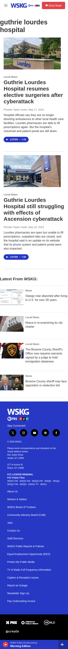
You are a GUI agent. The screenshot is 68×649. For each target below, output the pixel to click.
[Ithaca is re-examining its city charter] (12, 324)
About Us (12, 491)
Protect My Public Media (21, 562)
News (28, 290)
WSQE (47, 481)
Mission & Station (17, 499)
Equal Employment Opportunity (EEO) (28, 554)
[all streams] (63, 644)
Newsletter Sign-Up (18, 593)
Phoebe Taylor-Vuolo (15, 109)
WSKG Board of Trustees (21, 507)
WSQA (56, 481)
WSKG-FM (12, 481)
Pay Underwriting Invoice (21, 601)
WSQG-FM (37, 481)
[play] (5, 644)
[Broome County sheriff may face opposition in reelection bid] (12, 382)
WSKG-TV (33, 484)
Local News (11, 76)
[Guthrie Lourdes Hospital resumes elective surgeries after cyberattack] (32, 54)
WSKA (43, 484)
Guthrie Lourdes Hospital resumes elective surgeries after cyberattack (33, 91)
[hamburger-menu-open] (6, 5)
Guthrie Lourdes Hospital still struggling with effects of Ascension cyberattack (34, 209)
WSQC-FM (12, 484)
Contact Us (13, 530)
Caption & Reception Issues (23, 577)
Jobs (10, 522)
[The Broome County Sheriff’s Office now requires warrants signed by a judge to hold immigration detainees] (12, 350)
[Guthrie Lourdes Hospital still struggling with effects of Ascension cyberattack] (32, 171)
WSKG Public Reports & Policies (25, 546)
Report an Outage (17, 585)
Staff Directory (15, 538)
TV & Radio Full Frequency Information (29, 569)
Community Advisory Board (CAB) (26, 515)
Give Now (55, 5)
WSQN (23, 484)
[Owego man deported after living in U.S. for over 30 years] (12, 297)
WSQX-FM (25, 481)
